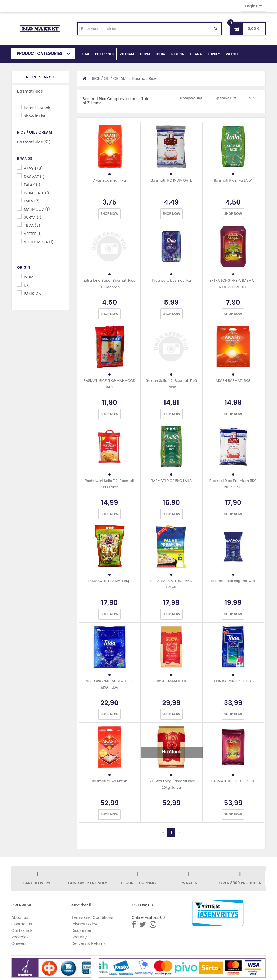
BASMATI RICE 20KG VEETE (233, 781)
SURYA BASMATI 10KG (171, 680)
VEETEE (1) (33, 233)
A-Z (251, 98)
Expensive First (225, 98)
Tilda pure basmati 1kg (171, 280)
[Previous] (163, 832)
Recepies (19, 937)
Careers (18, 943)
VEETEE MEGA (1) (39, 242)
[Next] (179, 832)
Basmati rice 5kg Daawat (233, 580)
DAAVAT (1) (34, 176)
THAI (85, 54)
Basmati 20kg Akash (109, 781)
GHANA (196, 54)
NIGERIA (177, 54)
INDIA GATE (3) (37, 193)
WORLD (232, 54)
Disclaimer (81, 930)
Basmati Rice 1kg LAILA (233, 180)
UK (26, 285)
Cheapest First (191, 98)
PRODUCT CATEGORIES (39, 53)
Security (79, 937)
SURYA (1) (32, 217)
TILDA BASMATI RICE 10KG (233, 680)
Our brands (22, 930)
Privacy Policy (84, 924)
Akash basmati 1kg (109, 180)
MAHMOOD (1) (37, 209)
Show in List (34, 116)
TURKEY (214, 54)
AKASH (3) (33, 168)
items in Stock (37, 108)
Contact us (21, 924)
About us (19, 917)
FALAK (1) (32, 185)
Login (253, 6)
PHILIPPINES (104, 54)
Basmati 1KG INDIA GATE (171, 180)
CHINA (145, 54)
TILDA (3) (32, 225)
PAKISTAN (32, 293)
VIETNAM (127, 54)
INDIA (160, 54)
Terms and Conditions (92, 917)
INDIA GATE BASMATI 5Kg (109, 580)
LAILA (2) (32, 201)
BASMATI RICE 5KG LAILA (171, 480)
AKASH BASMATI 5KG (233, 380)
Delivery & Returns (88, 943)
